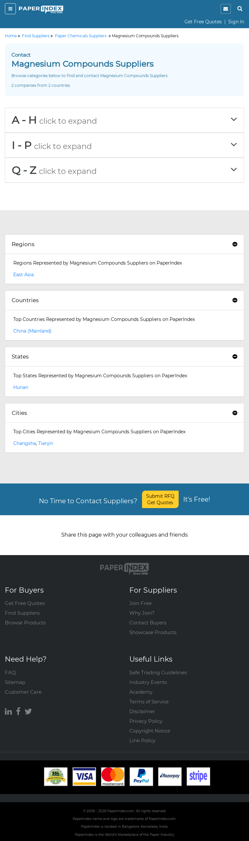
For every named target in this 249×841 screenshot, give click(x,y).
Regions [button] (124, 244)
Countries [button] (124, 300)
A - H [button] (124, 120)
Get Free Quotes (203, 22)
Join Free (140, 603)
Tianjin (45, 443)
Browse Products (25, 622)
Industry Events (148, 682)
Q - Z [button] (124, 170)
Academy (140, 692)
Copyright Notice (149, 731)
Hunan (20, 387)
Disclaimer (142, 711)
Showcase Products (152, 632)
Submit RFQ (160, 499)
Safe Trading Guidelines (158, 672)
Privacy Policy (145, 721)
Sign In (236, 22)
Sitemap (15, 682)
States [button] (124, 356)
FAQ (10, 672)
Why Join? (142, 613)
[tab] (124, 120)
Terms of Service (149, 702)
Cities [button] (124, 413)
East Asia (23, 275)
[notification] (225, 9)
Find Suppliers (22, 613)
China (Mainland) (32, 331)
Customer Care (23, 692)
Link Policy (142, 740)
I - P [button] (124, 145)
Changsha (24, 443)
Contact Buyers (147, 622)
